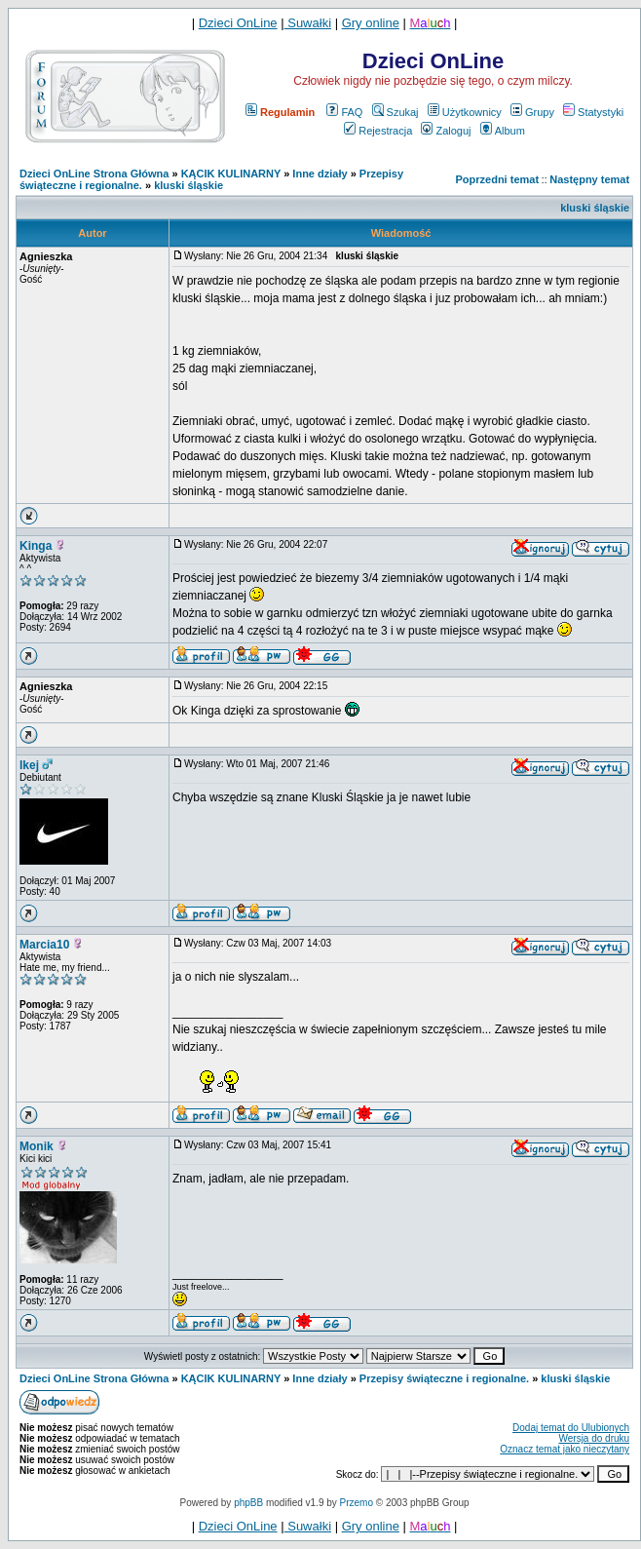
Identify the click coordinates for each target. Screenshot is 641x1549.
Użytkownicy (465, 112)
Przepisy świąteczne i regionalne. (444, 1378)
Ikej (29, 765)
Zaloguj (446, 130)
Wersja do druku (593, 1438)
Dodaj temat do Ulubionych (570, 1427)
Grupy (532, 112)
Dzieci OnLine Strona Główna (94, 173)
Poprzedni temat (498, 179)
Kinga (35, 546)
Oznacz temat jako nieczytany (564, 1449)
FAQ (344, 112)
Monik (36, 1146)
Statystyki (593, 112)
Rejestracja (378, 130)
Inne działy (319, 173)
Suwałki (307, 23)
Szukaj (395, 112)
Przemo (356, 1502)
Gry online (370, 23)
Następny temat (589, 179)
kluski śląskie (188, 185)
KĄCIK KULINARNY (231, 173)
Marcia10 (44, 944)
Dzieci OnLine (238, 23)
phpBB (248, 1502)
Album (502, 130)
